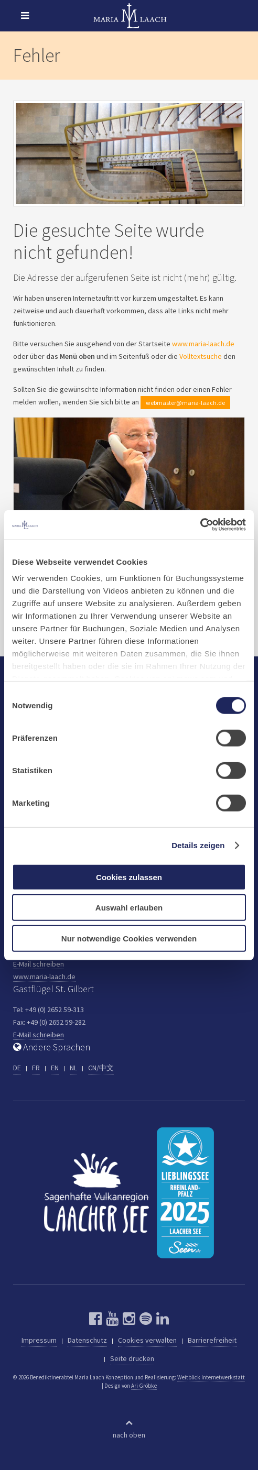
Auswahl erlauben (129, 907)
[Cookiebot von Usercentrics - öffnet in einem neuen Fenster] (200, 525)
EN (55, 1067)
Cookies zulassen (129, 876)
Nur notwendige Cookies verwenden (129, 938)
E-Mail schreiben (38, 964)
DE (17, 1067)
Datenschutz (87, 1340)
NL (73, 1067)
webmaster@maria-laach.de (185, 403)
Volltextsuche (200, 356)
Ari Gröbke (144, 1385)
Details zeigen (197, 845)
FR (36, 1067)
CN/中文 (101, 1067)
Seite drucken (132, 1358)
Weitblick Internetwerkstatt (211, 1377)
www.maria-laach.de (203, 343)
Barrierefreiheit (212, 1340)
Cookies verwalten (147, 1340)
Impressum (39, 1340)
